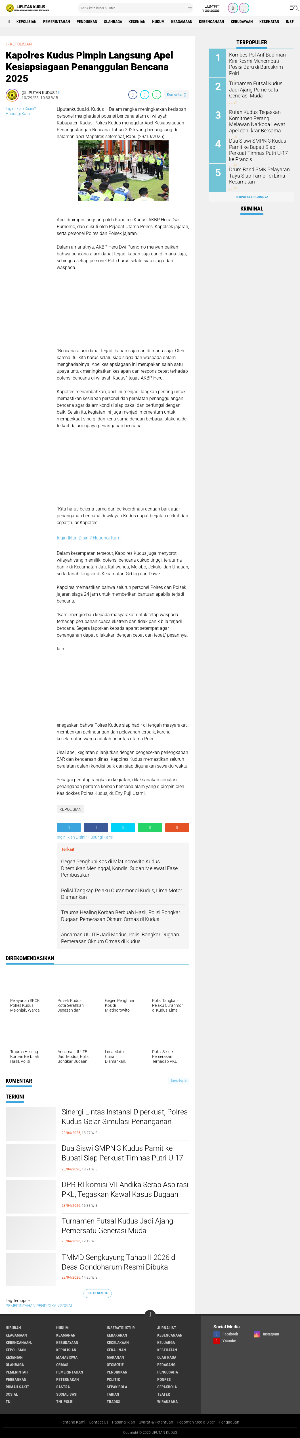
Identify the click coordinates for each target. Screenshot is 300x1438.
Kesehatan (269, 21)
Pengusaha (167, 1372)
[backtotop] (150, 1315)
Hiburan (13, 1328)
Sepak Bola (117, 1387)
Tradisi (113, 1401)
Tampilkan (178, 1081)
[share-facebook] (132, 94)
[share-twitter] (144, 94)
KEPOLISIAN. (66, 1350)
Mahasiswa (66, 1357)
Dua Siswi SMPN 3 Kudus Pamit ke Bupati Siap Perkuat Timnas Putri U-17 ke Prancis (122, 1158)
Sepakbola (167, 1387)
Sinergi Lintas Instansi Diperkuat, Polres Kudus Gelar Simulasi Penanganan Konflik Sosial (125, 1121)
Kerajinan (116, 1350)
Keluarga (166, 1342)
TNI (9, 1401)
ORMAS (62, 1364)
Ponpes (164, 1379)
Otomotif (115, 1364)
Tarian (113, 1394)
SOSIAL (66, 1305)
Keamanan (65, 1335)
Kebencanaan (211, 21)
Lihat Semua (98, 1293)
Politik (113, 1379)
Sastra (63, 1387)
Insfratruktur (121, 1328)
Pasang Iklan (123, 1422)
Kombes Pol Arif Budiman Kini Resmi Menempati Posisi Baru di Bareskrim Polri (259, 60)
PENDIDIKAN (87, 21)
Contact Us (98, 1422)
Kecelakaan (118, 1342)
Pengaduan (229, 1422)
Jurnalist (166, 1328)
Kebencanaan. (19, 1342)
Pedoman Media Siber (196, 1422)
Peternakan (67, 1379)
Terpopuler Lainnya (251, 197)
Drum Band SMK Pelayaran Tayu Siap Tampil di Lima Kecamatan (256, 175)
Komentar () (176, 94)
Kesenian (137, 21)
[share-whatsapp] (156, 94)
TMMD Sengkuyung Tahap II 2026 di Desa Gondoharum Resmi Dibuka (119, 1262)
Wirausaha (167, 1401)
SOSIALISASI (66, 1394)
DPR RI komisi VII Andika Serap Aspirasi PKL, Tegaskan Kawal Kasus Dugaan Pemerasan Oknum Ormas (125, 1194)
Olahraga (113, 21)
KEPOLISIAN (26, 21)
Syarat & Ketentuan (156, 1422)
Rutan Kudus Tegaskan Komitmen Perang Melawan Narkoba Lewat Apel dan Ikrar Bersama (258, 120)
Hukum (158, 21)
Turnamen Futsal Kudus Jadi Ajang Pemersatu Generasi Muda (117, 1226)
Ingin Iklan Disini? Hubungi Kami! (90, 538)
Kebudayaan (242, 21)
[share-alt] (69, 827)
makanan (115, 1357)
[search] (135, 8)
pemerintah (17, 1372)
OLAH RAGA (166, 1357)
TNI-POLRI (65, 1401)
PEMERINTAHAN (56, 21)
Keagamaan (181, 21)
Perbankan (16, 1379)
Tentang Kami (73, 1422)
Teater (163, 1394)
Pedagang (166, 1364)
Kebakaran (117, 1335)
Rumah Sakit (17, 1387)
